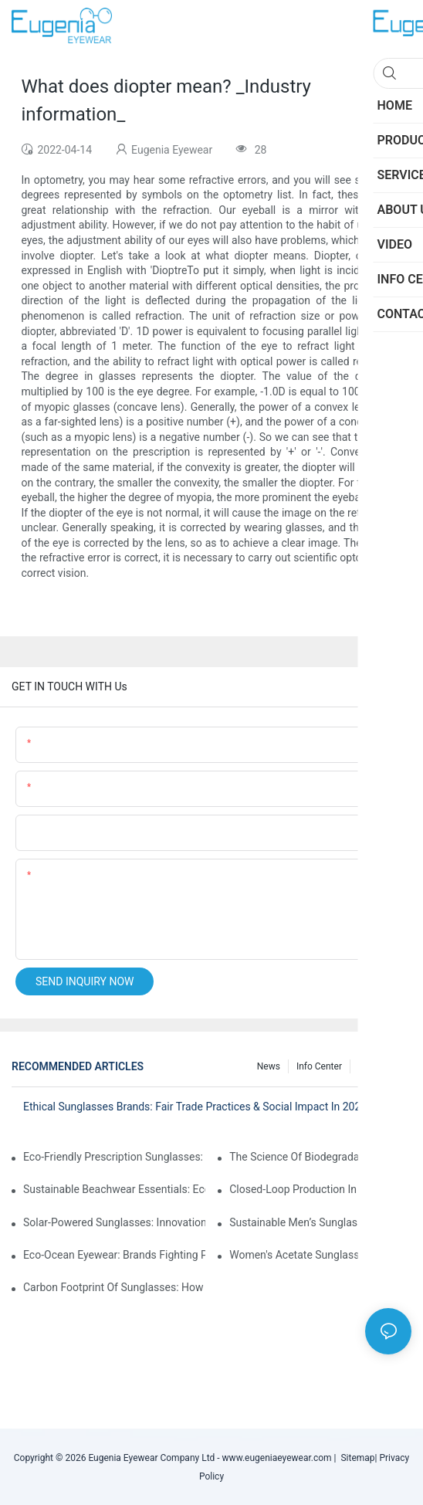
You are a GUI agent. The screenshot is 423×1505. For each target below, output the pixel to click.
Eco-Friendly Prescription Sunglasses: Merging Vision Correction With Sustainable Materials (114, 1157)
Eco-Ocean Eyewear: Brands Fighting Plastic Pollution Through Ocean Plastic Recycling (114, 1255)
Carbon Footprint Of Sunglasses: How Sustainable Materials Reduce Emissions (114, 1287)
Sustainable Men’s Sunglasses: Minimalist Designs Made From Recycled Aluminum (320, 1222)
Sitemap (355, 1457)
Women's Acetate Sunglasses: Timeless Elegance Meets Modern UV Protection (320, 1255)
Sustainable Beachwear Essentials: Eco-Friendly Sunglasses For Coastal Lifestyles (114, 1189)
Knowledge (381, 1066)
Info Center (319, 1066)
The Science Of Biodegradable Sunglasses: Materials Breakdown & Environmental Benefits (320, 1157)
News (268, 1066)
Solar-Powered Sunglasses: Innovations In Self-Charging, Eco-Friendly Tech (114, 1222)
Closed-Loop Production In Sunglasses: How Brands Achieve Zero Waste (320, 1189)
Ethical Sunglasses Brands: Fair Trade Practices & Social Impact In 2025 (195, 1106)
